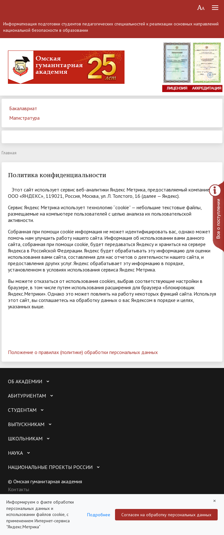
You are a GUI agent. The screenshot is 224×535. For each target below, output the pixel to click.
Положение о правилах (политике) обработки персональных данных (83, 352)
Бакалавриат (23, 108)
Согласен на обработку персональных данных (166, 515)
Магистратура (24, 118)
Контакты (18, 489)
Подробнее (98, 515)
